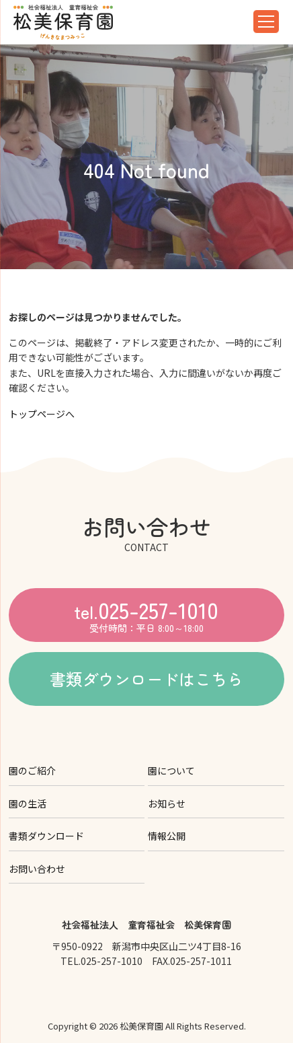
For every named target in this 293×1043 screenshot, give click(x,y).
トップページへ (42, 414)
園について (171, 770)
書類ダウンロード (46, 835)
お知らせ (166, 803)
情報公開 (166, 835)
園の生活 (27, 803)
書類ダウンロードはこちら (146, 678)
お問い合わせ (37, 868)
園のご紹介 (32, 770)
